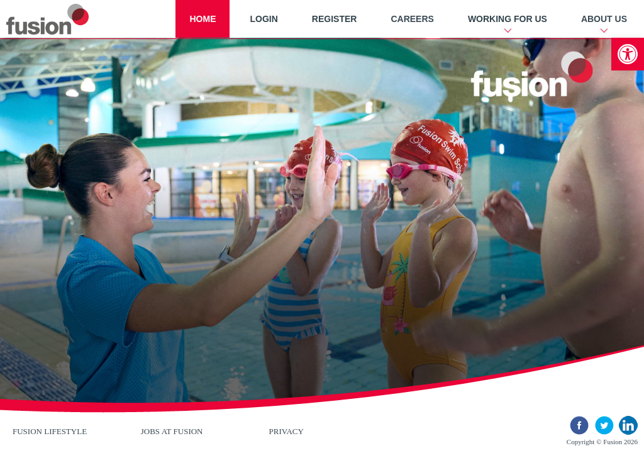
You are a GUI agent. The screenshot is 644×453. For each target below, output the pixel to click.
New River (62, 19)
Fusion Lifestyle (50, 431)
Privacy (286, 431)
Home (202, 19)
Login (263, 19)
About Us (604, 19)
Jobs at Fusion (172, 431)
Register (334, 19)
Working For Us (507, 19)
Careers (412, 19)
